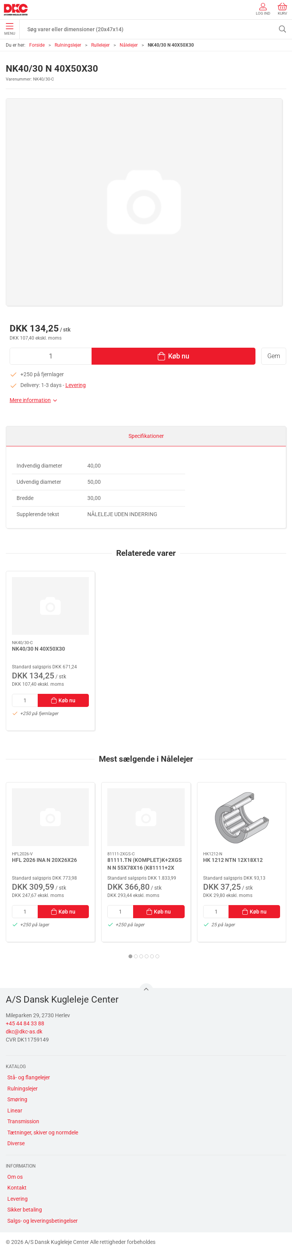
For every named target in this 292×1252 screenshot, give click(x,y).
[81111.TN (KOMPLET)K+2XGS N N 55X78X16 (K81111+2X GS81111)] (145, 817)
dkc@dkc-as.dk (24, 1031)
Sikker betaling (24, 1210)
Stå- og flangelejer (28, 1077)
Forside (37, 45)
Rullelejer (100, 45)
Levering (75, 385)
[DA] (16, 9)
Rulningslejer (68, 45)
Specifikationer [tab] (146, 436)
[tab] (130, 956)
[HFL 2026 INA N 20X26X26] (50, 817)
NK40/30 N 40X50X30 (38, 649)
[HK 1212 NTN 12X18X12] (241, 817)
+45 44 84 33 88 (25, 1023)
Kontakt (17, 1188)
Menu (9, 29)
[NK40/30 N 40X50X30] (50, 606)
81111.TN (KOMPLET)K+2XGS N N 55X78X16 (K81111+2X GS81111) (144, 867)
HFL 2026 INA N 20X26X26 (44, 860)
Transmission (23, 1121)
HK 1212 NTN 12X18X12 (233, 860)
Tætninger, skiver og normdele (42, 1132)
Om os (15, 1177)
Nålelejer (129, 45)
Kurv (282, 9)
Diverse (16, 1143)
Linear (14, 1110)
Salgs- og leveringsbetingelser (42, 1221)
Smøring (17, 1099)
